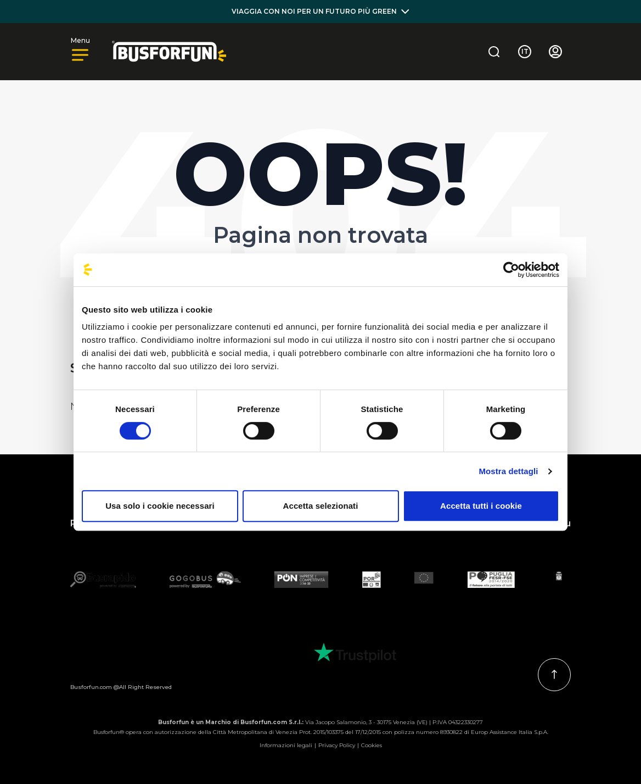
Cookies (371, 745)
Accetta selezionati (320, 505)
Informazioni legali (286, 745)
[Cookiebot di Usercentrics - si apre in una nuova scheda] (511, 270)
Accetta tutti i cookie (481, 505)
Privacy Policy (336, 745)
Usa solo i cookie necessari (160, 505)
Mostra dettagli (508, 471)
